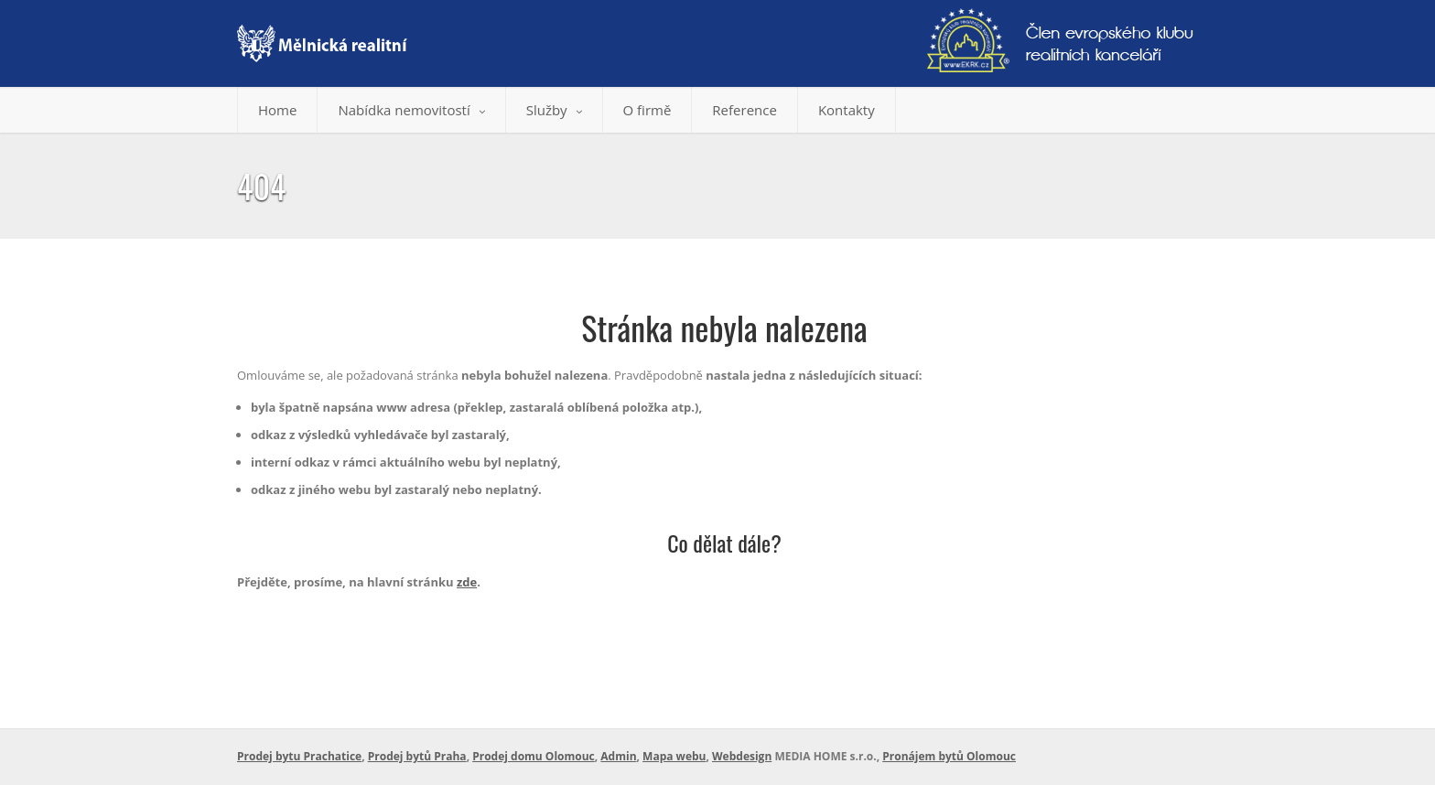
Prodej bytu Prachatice (299, 756)
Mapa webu (674, 756)
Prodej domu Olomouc (533, 756)
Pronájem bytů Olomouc (949, 756)
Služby (554, 110)
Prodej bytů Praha (417, 756)
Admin (618, 756)
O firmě (647, 110)
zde (467, 582)
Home (277, 110)
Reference (744, 110)
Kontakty (846, 110)
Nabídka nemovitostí (411, 110)
